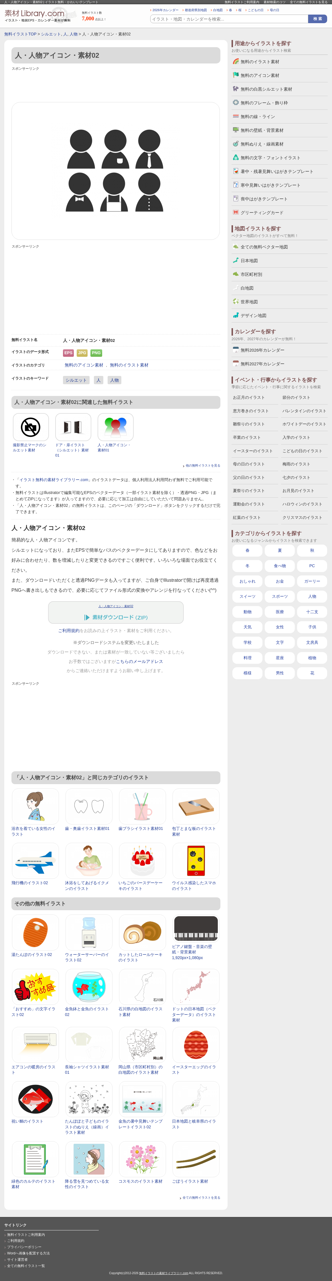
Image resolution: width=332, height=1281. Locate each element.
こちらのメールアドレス (139, 661)
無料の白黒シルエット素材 (266, 89)
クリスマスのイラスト (302, 517)
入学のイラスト (296, 437)
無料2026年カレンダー (262, 350)
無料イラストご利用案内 (242, 2)
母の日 (274, 10)
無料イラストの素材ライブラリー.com (163, 1273)
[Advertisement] (116, 85)
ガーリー (312, 581)
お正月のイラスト (249, 397)
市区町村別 (251, 274)
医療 (280, 611)
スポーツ (280, 596)
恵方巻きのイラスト (251, 411)
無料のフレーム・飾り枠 (264, 102)
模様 (248, 673)
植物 (312, 658)
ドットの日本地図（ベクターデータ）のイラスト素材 (194, 1014)
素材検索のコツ (275, 2)
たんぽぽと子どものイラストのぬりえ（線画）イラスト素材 (87, 1127)
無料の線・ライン (258, 116)
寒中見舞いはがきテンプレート (271, 185)
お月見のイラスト (298, 490)
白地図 (218, 10)
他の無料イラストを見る (203, 465)
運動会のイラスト (249, 504)
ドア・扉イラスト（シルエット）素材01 (72, 450)
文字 (280, 642)
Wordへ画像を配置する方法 (28, 1253)
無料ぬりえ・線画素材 (262, 144)
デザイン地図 (253, 315)
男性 (280, 673)
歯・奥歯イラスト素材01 (87, 828)
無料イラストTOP (20, 34)
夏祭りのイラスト (249, 490)
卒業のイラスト (247, 437)
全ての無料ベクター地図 (264, 246)
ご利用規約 (69, 630)
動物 (248, 611)
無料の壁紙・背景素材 (262, 130)
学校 (248, 642)
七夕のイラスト (296, 477)
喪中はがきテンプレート (264, 198)
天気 (248, 627)
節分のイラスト (296, 397)
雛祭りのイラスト (249, 424)
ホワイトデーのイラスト (304, 424)
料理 (248, 658)
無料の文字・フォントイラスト (271, 157)
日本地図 (249, 260)
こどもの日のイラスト (302, 451)
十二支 (312, 611)
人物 (74, 34)
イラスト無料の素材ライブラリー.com (53, 479)
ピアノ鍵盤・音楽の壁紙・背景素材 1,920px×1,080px (192, 952)
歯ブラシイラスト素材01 (140, 828)
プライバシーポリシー (24, 1247)
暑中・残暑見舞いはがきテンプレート (277, 171)
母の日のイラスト (249, 464)
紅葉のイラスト (247, 517)
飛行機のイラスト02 (29, 882)
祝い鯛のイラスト (27, 1121)
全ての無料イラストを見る (309, 2)
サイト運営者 (17, 1260)
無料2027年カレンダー (262, 363)
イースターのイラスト (253, 451)
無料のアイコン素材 (84, 364)
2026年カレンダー (166, 10)
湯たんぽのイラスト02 (31, 954)
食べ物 (280, 565)
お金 (280, 581)
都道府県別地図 (196, 10)
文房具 (312, 642)
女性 (280, 627)
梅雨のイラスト (296, 464)
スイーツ (248, 596)
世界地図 (249, 301)
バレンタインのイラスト (304, 411)
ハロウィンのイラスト (302, 504)
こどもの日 (256, 10)
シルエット (51, 34)
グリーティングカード (262, 212)
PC (312, 565)
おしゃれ (248, 581)
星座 (280, 658)
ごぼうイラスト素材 (190, 1181)
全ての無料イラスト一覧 (26, 1266)
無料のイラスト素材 (129, 364)
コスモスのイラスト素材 (140, 1181)
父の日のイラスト (249, 477)
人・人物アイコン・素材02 (115, 606)
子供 (312, 627)
